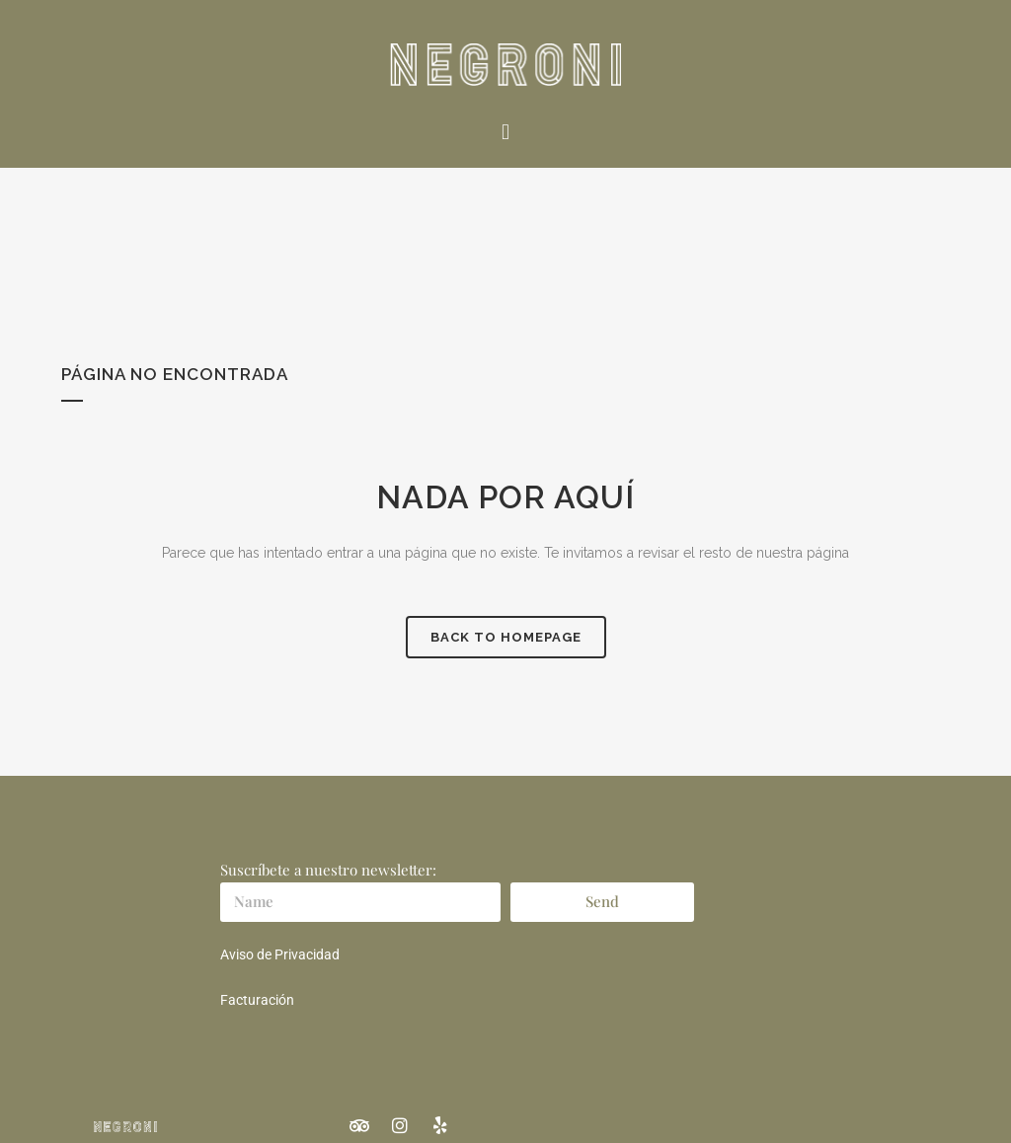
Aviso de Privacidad (280, 954)
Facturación (257, 1000)
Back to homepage (506, 637)
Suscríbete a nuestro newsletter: (328, 869)
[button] (505, 131)
